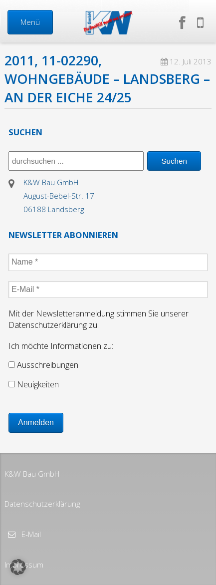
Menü (30, 22)
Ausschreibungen (43, 364)
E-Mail (30, 534)
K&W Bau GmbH (31, 474)
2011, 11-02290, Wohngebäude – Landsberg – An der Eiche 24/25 (107, 78)
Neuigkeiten (33, 384)
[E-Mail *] (108, 289)
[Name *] (108, 262)
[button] (18, 567)
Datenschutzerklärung (42, 504)
